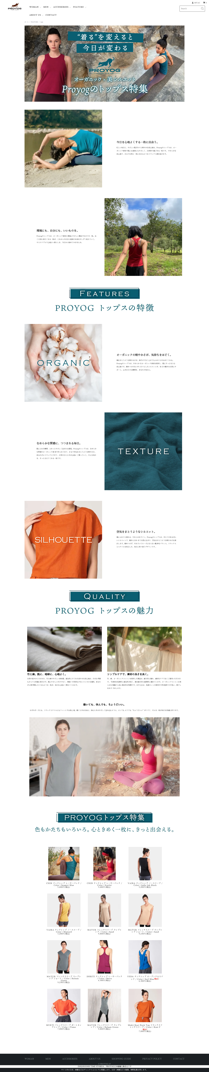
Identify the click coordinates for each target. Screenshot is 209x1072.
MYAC (197, 3)
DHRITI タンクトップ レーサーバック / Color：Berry (104, 977)
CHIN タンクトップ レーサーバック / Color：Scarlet (104, 884)
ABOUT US (35, 15)
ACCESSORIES (60, 7)
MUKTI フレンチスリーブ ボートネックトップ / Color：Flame (64, 1026)
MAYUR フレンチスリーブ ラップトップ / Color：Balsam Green (104, 1026)
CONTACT (51, 15)
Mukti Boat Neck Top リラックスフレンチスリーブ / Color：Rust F (145, 1027)
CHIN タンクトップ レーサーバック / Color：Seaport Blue (64, 884)
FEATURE (78, 7)
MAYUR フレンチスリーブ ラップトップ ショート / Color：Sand (145, 931)
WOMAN (34, 7)
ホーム (27, 22)
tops (41, 22)
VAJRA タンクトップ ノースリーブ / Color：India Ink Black (145, 884)
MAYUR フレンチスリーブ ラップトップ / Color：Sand (104, 931)
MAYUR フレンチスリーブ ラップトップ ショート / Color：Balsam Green (64, 978)
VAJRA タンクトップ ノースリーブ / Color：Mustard (63, 931)
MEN (46, 7)
